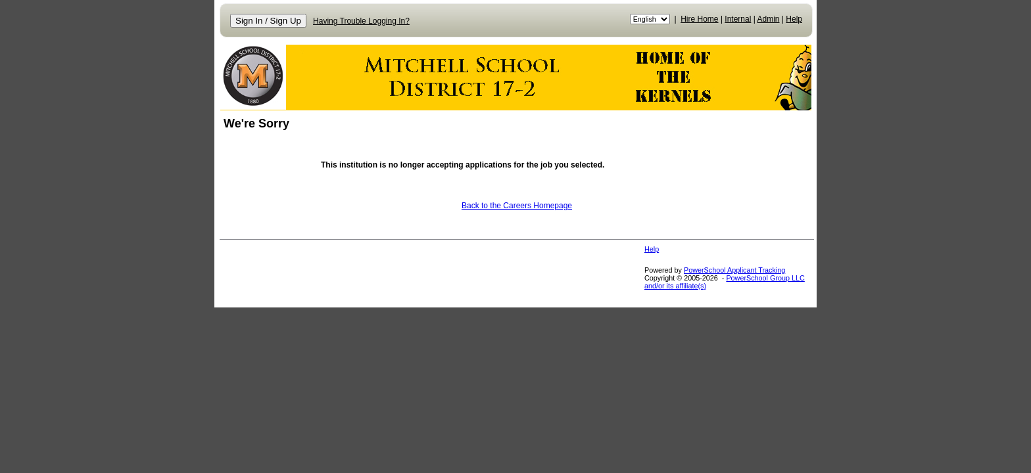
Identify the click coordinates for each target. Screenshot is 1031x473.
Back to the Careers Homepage (517, 205)
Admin (768, 19)
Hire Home (699, 19)
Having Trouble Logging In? (361, 21)
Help (794, 19)
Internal (738, 19)
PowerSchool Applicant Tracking (734, 270)
